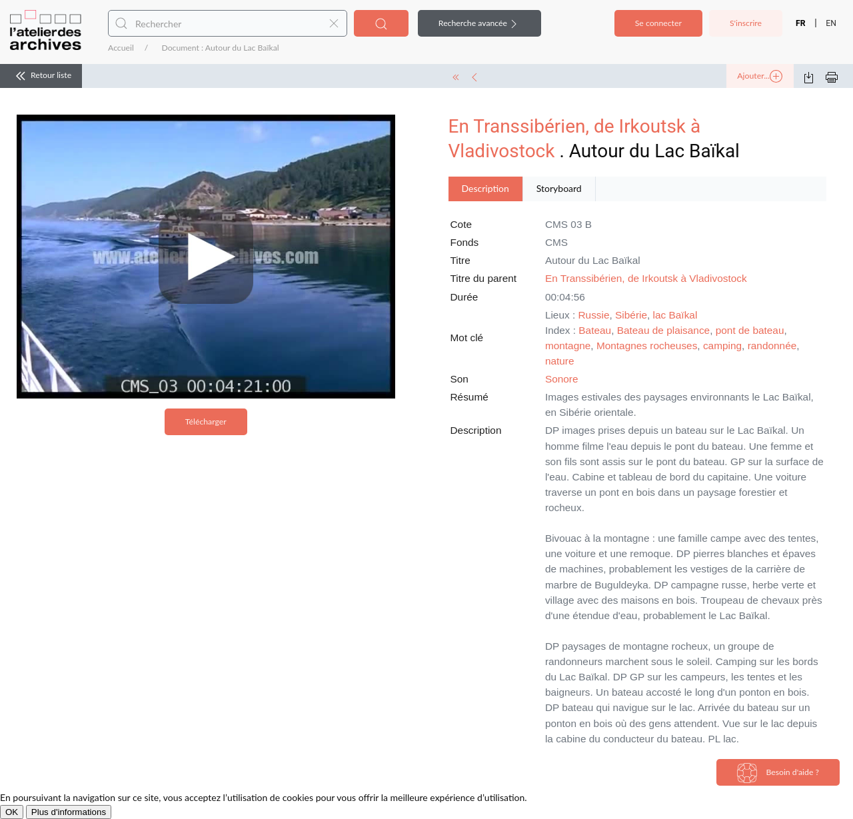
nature (559, 361)
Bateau (594, 330)
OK (11, 812)
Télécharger (206, 421)
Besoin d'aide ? (778, 773)
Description (485, 188)
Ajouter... (759, 76)
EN (831, 23)
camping (722, 345)
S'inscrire (746, 23)
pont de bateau (750, 330)
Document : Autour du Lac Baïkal (220, 48)
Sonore (561, 379)
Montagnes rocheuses (646, 345)
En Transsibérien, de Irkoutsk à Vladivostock (646, 278)
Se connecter (658, 23)
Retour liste (41, 76)
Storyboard (559, 188)
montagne (567, 345)
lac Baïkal (675, 315)
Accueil (121, 48)
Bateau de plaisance (663, 330)
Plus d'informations (68, 812)
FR (801, 23)
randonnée (772, 345)
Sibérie (631, 315)
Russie (594, 315)
